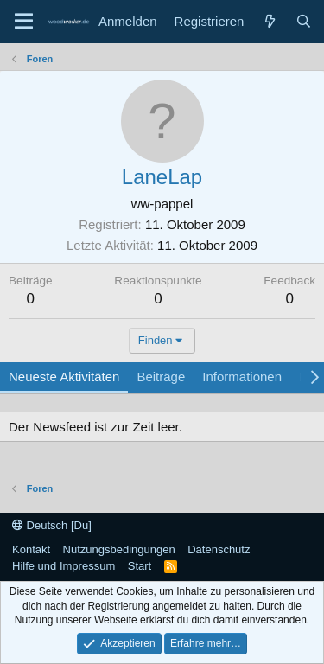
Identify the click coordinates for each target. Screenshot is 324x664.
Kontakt (31, 549)
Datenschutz (218, 549)
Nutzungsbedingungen (119, 549)
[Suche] (304, 21)
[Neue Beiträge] (269, 21)
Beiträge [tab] (161, 376)
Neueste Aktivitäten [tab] (64, 376)
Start (139, 565)
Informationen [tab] (242, 376)
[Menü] (23, 21)
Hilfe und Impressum (63, 565)
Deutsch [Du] (52, 525)
